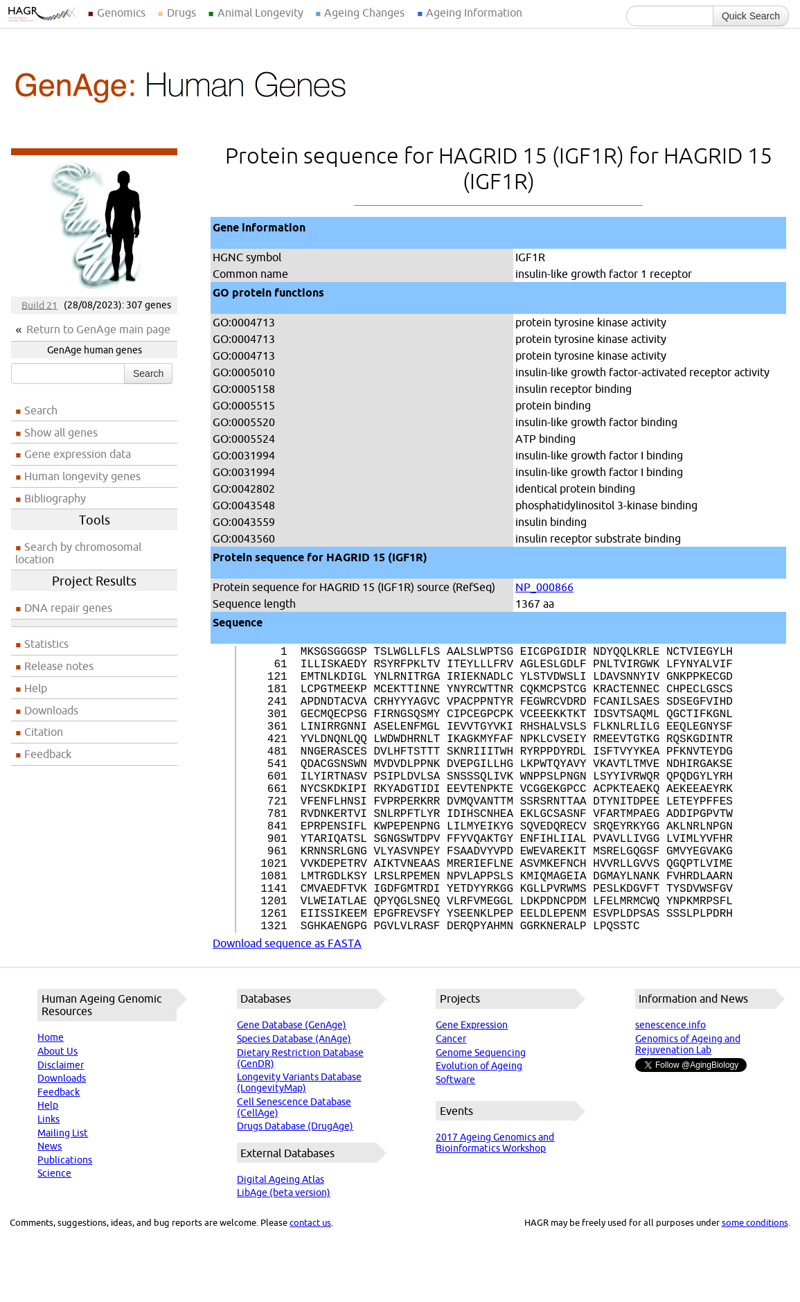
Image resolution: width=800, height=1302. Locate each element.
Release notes (59, 666)
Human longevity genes (82, 476)
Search (148, 373)
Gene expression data (77, 454)
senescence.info (670, 1088)
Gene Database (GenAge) (291, 1088)
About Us (57, 1114)
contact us (310, 1286)
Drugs (181, 12)
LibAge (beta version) (283, 1256)
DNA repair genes (68, 607)
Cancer (451, 1102)
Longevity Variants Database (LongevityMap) (299, 1146)
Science (54, 1236)
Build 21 (39, 304)
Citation (43, 731)
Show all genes (61, 432)
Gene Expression (472, 1088)
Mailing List (62, 1196)
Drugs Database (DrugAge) (295, 1189)
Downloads (51, 710)
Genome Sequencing (481, 1116)
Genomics (121, 12)
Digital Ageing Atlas (280, 1243)
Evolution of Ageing (479, 1129)
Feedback (47, 754)
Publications (64, 1223)
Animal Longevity (260, 12)
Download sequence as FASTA (287, 1007)
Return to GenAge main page (98, 329)
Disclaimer (60, 1128)
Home (50, 1101)
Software (455, 1143)
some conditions (755, 1286)
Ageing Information (474, 12)
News (49, 1209)
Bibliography (55, 498)
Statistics (46, 643)
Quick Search (751, 15)
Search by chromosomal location (78, 552)
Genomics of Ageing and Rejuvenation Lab (687, 1108)
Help (35, 688)
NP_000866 (544, 587)
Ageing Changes (364, 12)
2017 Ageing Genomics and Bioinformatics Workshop (495, 1206)
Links (48, 1182)
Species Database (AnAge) (294, 1102)
